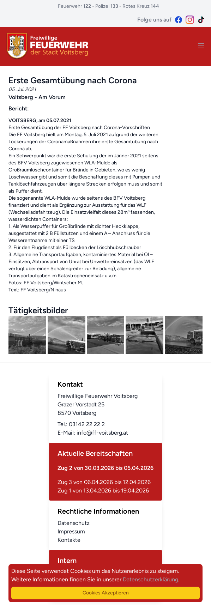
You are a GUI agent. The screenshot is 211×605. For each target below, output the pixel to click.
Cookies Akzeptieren (106, 593)
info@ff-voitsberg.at (102, 432)
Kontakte (69, 540)
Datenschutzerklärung (150, 579)
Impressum (71, 531)
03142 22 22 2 (87, 424)
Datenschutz (74, 523)
